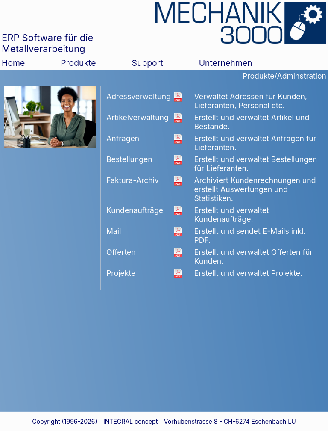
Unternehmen (225, 63)
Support (147, 63)
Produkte (78, 63)
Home (13, 63)
